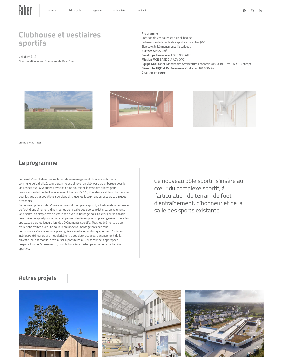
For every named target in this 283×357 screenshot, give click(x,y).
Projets (52, 10)
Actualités (119, 10)
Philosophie (74, 10)
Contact (141, 10)
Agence (97, 10)
